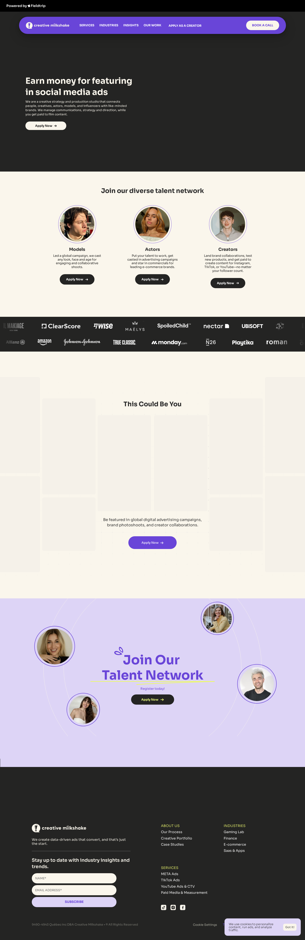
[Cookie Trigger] (205, 924)
